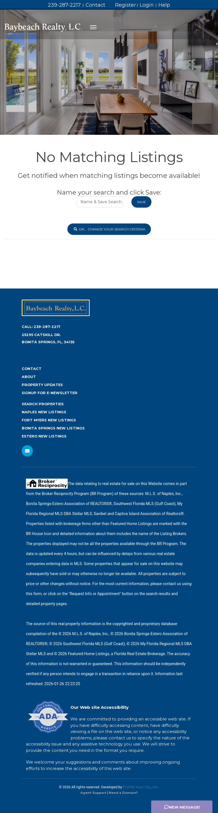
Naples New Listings (44, 412)
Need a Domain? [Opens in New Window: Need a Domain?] (123, 793)
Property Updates (42, 385)
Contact (95, 5)
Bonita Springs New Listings (53, 428)
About (29, 377)
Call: (41, 327)
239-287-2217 (64, 5)
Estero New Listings (44, 436)
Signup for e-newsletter (49, 393)
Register (125, 5)
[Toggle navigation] (93, 27)
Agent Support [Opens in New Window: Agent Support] (93, 793)
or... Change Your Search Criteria (109, 229)
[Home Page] (43, 27)
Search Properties (43, 404)
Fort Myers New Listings (49, 420)
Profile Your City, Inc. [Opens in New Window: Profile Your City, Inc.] (141, 787)
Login (147, 5)
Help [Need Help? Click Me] (164, 5)
